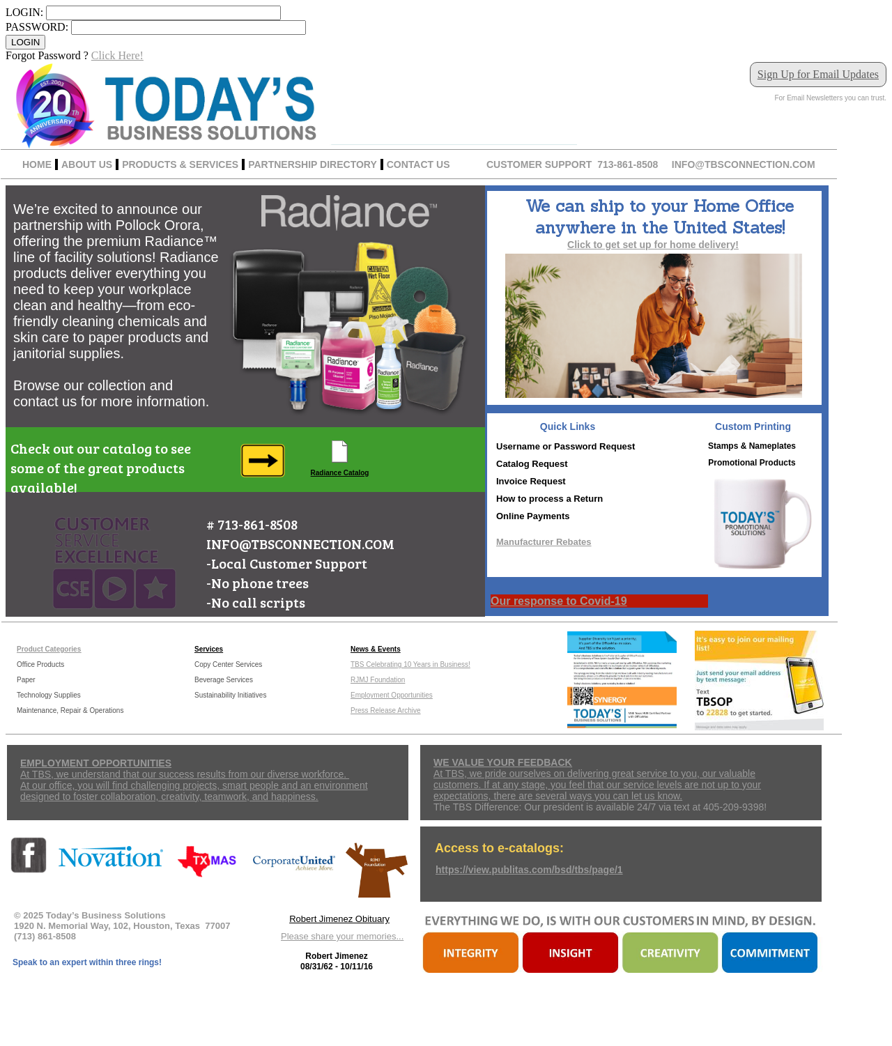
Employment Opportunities (392, 695)
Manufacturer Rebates (544, 542)
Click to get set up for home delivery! (653, 244)
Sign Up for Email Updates (818, 74)
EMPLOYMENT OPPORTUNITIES (95, 763)
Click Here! (117, 55)
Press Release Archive (386, 710)
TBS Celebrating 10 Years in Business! (410, 664)
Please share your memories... (342, 936)
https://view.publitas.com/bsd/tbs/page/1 (529, 869)
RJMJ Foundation (378, 680)
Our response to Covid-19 (559, 601)
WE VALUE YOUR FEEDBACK (502, 762)
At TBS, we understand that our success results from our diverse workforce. (184, 774)
